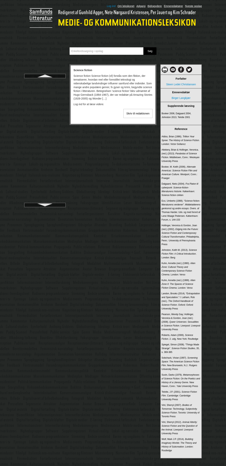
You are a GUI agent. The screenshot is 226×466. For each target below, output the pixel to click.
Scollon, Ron (44, 88)
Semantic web (45, 95)
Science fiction (45, 81)
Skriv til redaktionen (137, 113)
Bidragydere (155, 6)
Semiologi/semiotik (45, 109)
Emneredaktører (173, 6)
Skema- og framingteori (45, 153)
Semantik (44, 102)
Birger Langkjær (181, 97)
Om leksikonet (126, 6)
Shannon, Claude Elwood (45, 122)
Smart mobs (45, 174)
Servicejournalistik (45, 115)
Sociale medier (45, 194)
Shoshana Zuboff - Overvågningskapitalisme (45, 138)
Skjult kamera (45, 160)
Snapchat (44, 181)
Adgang (141, 6)
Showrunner (45, 146)
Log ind (111, 6)
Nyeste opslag (193, 6)
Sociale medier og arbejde (45, 201)
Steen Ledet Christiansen (181, 84)
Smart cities (45, 167)
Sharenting (45, 129)
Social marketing (45, 187)
